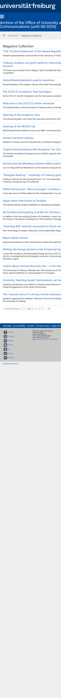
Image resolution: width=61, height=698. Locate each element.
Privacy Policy (42, 326)
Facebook (10, 332)
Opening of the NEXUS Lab (19, 126)
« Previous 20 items (12, 309)
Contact (30, 326)
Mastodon (10, 357)
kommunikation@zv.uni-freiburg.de (46, 339)
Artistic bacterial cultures (18, 138)
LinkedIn (10, 353)
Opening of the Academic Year (21, 114)
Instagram (10, 340)
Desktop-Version (10, 363)
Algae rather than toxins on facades (24, 200)
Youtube (10, 345)
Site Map (7, 326)
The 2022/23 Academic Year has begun (27, 91)
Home (4, 35)
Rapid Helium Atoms (15, 237)
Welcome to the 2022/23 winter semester (28, 103)
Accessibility (19, 326)
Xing (8, 349)
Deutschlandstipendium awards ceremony (28, 80)
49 (49, 309)
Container (13, 35)
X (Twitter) (10, 336)
